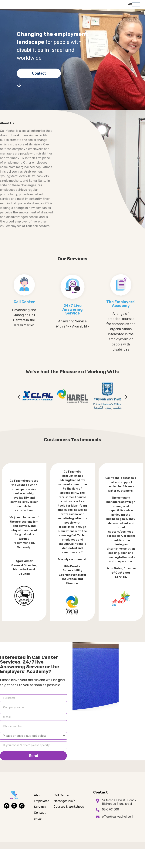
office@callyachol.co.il (117, 823)
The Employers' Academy (120, 310)
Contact (40, 819)
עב (130, 7)
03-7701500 (110, 816)
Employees (41, 808)
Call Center (24, 308)
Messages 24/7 (64, 808)
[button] (18, 403)
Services (40, 813)
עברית (38, 825)
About (38, 802)
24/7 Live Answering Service (72, 316)
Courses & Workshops (69, 813)
